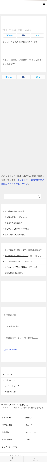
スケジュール (30, 432)
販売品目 (28, 418)
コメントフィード (12, 386)
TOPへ (35, 459)
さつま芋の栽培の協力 (13, 223)
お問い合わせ (7, 440)
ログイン (8, 375)
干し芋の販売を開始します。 (16, 250)
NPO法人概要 (7, 425)
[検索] (22, 196)
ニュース (28, 425)
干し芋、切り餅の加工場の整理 (17, 229)
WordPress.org (10, 392)
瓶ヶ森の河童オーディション (16, 217)
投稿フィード (10, 380)
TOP (18, 405)
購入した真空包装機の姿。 (15, 235)
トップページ (7, 418)
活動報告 (8, 273)
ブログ (28, 440)
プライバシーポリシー (10, 447)
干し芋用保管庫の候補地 (14, 211)
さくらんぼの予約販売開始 (15, 267)
